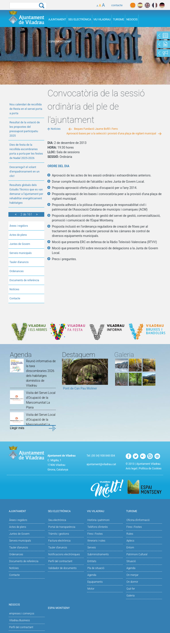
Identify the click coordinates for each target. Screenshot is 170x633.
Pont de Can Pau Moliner (80, 388)
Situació (131, 561)
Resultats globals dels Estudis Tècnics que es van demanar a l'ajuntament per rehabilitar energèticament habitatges (26, 193)
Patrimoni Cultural (136, 554)
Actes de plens (18, 234)
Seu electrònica (57, 520)
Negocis (132, 19)
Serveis (91, 547)
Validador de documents (62, 568)
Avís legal (131, 468)
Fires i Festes (95, 533)
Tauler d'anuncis (19, 262)
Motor (91, 588)
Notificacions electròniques (64, 554)
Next (104, 376)
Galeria (130, 595)
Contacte (15, 298)
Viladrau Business (19, 620)
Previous (65, 376)
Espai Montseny (59, 41)
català (132, 5)
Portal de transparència (61, 526)
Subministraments (98, 554)
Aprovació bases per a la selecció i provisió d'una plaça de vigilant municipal (111, 133)
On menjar (132, 575)
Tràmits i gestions (58, 533)
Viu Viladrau (102, 19)
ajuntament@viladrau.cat (101, 464)
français (154, 5)
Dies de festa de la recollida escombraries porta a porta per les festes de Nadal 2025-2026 (26, 151)
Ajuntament (57, 19)
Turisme (118, 19)
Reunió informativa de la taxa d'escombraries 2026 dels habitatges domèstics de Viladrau (41, 373)
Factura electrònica (59, 540)
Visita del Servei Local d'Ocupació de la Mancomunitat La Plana (40, 400)
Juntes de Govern (20, 244)
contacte (117, 5)
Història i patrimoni (98, 520)
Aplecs (130, 540)
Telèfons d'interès (97, 526)
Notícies (14, 289)
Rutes (129, 533)
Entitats (91, 561)
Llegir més (17, 428)
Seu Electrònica (79, 19)
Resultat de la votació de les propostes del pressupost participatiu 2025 (25, 129)
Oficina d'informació (138, 520)
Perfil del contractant (60, 561)
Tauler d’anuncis (57, 547)
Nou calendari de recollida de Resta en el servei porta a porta (26, 109)
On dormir (132, 581)
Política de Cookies (150, 468)
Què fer (130, 588)
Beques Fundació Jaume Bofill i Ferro (96, 128)
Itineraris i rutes (96, 540)
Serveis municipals (21, 253)
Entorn (130, 547)
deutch (161, 5)
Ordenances (17, 271)
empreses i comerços (21, 613)
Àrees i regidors (19, 225)
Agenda (91, 575)
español (140, 5)
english (147, 5)
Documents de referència (24, 280)
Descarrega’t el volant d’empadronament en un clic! (25, 171)
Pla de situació (95, 568)
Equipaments (95, 581)
